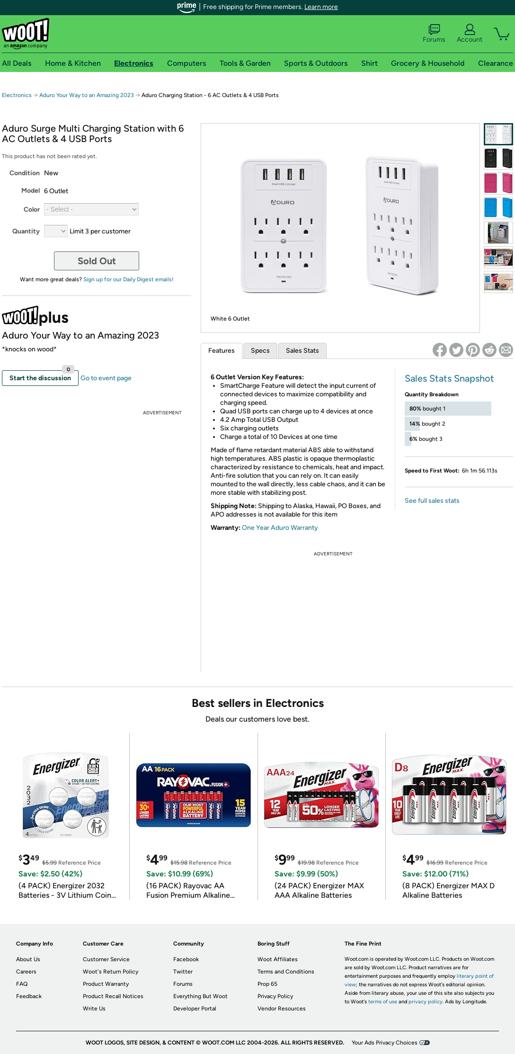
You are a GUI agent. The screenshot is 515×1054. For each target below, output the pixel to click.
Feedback (29, 996)
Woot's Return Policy (110, 971)
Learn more (321, 7)
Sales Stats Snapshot (449, 378)
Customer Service (106, 959)
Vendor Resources (282, 1008)
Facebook (186, 959)
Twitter (183, 971)
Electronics (17, 95)
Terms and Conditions (286, 971)
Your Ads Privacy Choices (384, 1042)
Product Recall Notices (113, 996)
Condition (24, 173)
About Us (28, 959)
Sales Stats (302, 351)
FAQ (21, 984)
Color (32, 209)
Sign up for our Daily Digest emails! (128, 279)
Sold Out (97, 261)
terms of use (382, 1002)
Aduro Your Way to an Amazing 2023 (86, 95)
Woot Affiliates (278, 959)
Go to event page (106, 378)
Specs (260, 351)
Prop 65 (267, 984)
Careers (26, 971)
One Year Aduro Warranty (280, 528)
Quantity (26, 231)
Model (30, 191)
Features (221, 351)
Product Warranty (106, 984)
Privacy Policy (275, 996)
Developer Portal (194, 1008)
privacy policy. (426, 1002)
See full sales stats (432, 501)
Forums (434, 34)
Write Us (94, 1008)
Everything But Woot (200, 996)
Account (469, 34)
